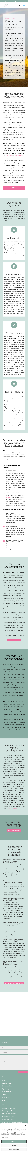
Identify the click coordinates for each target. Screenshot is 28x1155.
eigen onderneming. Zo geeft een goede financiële (14, 309)
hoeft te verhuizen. (9, 139)
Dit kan (17, 477)
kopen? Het (9, 41)
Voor (7, 745)
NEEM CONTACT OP (14, 830)
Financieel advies (7, 1083)
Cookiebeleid (8, 1153)
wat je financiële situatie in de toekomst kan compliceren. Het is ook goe (14, 792)
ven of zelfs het (10, 163)
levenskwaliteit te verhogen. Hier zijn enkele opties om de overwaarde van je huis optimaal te (14, 216)
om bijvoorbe (20, 132)
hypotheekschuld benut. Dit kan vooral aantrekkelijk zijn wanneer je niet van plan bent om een (14, 110)
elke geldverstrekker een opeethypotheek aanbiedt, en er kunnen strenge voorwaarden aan (14, 798)
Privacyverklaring (15, 1153)
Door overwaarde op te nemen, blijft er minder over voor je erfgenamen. (15, 530)
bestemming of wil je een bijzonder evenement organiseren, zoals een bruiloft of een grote (14, 407)
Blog (3, 1100)
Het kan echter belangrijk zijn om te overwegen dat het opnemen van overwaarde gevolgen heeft (14, 704)
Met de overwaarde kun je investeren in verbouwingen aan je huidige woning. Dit (14, 243)
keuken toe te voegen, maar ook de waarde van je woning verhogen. (14, 255)
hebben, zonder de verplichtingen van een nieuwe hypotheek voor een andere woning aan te (14, 172)
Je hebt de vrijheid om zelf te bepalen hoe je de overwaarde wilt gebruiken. (15, 475)
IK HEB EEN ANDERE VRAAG (14, 983)
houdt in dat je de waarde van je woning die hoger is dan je (14, 105)
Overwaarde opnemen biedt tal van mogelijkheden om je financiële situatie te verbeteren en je (14, 212)
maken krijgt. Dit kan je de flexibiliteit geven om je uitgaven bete (14, 627)
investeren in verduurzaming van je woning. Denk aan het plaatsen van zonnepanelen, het (14, 342)
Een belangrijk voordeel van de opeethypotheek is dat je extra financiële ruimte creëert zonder (14, 757)
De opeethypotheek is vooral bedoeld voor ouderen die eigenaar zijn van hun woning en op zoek (14, 666)
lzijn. (7, 427)
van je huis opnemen (16, 103)
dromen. (8, 489)
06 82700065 (8, 1)
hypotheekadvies (12, 808)
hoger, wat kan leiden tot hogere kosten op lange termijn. (15, 520)
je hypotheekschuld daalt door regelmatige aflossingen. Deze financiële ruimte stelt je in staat (14, 130)
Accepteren (14, 1141)
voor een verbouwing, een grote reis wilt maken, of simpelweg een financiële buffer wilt (14, 68)
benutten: (5, 220)
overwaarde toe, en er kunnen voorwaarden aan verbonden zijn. (15, 548)
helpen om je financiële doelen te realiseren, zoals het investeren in (15, 479)
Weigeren (14, 1145)
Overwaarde (6, 103)
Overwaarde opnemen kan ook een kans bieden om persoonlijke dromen (14, 397)
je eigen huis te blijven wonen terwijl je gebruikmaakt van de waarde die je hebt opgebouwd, (14, 600)
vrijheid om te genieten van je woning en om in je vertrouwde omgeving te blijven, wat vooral (14, 773)
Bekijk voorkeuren (14, 1149)
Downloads (5, 1097)
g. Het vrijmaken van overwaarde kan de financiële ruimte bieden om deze (14, 413)
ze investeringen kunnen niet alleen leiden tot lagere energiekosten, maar (14, 354)
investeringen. (17, 374)
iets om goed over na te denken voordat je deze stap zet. (15, 534)
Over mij (4, 1094)
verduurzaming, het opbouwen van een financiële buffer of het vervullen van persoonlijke (15, 485)
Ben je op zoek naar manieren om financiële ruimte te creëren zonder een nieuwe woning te (14, 36)
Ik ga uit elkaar (6, 1091)
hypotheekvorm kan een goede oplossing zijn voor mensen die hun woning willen (14, 679)
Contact (21, 1153)
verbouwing (8, 155)
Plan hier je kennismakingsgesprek (14, 188)
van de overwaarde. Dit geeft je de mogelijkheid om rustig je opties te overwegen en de (15, 501)
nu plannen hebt (18, 63)
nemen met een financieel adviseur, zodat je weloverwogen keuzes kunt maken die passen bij (14, 724)
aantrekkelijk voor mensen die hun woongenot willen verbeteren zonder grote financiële (14, 692)
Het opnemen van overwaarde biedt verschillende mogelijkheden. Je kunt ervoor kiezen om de (14, 145)
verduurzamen (19, 155)
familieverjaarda (8, 411)
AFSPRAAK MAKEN (14, 640)
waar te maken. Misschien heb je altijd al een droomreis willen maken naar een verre (14, 401)
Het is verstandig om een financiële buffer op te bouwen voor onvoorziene (14, 279)
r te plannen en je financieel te (15, 630)
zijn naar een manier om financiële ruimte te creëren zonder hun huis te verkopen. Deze (14, 672)
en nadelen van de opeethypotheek (14, 748)
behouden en (14, 682)
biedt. (15, 120)
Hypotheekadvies (7, 1086)
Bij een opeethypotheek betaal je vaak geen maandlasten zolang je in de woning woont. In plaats (14, 614)
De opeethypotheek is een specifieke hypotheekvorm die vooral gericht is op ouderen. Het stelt (14, 575)
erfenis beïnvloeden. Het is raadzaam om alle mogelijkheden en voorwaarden (14, 717)
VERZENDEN (23, 1072)
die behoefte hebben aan (12, 590)
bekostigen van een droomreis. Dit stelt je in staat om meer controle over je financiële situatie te (14, 165)
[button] (26, 1125)
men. (9, 293)
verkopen (8, 497)
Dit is (15, 532)
